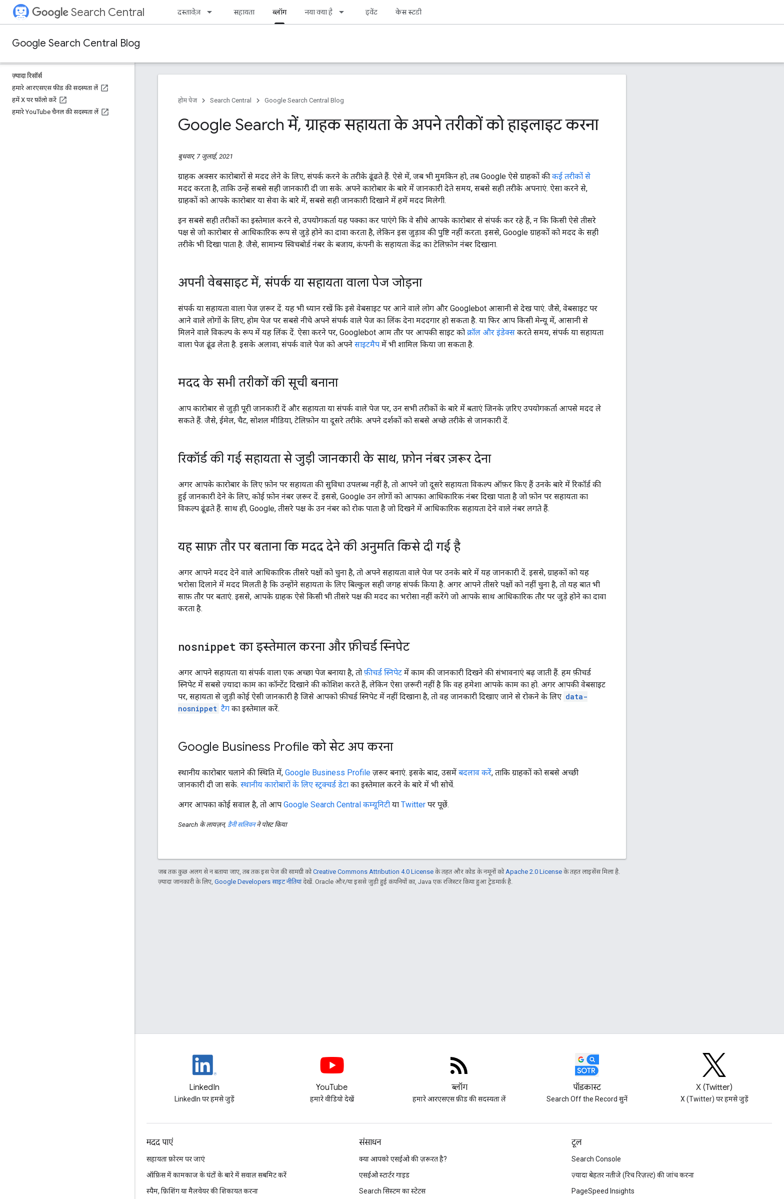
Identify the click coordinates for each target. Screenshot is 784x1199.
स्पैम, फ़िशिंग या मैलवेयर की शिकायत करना (202, 1191)
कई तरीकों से (571, 176)
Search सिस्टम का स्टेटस (392, 1191)
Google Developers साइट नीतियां (258, 881)
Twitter (413, 804)
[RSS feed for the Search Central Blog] (460, 1073)
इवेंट (372, 12)
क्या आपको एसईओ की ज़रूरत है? (403, 1159)
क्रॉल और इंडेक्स (491, 332)
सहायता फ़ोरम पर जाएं (175, 1159)
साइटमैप (367, 344)
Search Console (596, 1159)
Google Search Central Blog (76, 43)
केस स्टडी (409, 12)
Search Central (88, 12)
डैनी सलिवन (241, 824)
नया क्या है (318, 12)
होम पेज (187, 100)
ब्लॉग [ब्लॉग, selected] (279, 12)
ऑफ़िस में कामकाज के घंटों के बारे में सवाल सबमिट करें (216, 1175)
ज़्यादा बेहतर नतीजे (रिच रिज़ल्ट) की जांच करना (633, 1175)
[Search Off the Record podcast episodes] (587, 1073)
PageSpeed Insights (603, 1191)
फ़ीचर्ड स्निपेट (383, 672)
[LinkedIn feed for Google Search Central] (204, 1073)
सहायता (244, 12)
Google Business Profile (327, 772)
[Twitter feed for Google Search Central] (714, 1073)
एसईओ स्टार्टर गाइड (384, 1175)
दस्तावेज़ (189, 12)
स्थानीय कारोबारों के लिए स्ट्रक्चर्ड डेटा (294, 784)
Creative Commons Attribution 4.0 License (373, 871)
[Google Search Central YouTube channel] (332, 1073)
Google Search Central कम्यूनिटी (337, 804)
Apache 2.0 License (534, 871)
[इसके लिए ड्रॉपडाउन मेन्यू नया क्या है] (344, 12)
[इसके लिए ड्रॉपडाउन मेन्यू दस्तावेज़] (212, 12)
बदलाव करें (475, 772)
